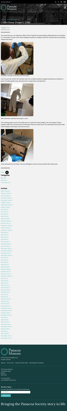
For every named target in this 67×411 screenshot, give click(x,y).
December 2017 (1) (6, 336)
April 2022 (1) (4, 283)
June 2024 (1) (4, 235)
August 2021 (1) (5, 292)
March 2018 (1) (5, 333)
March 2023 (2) (5, 267)
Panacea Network (5, 2)
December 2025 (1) (6, 198)
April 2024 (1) (4, 239)
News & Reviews (12, 19)
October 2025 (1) (6, 202)
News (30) (4, 180)
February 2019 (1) (6, 324)
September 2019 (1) (6, 315)
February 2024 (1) (6, 244)
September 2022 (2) (6, 276)
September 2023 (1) (6, 255)
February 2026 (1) (6, 193)
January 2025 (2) (5, 223)
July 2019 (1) (4, 317)
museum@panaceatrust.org (8, 380)
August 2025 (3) (5, 207)
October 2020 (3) (6, 299)
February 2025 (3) (6, 221)
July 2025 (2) (4, 209)
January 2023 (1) (5, 271)
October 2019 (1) (5, 313)
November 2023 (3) (6, 251)
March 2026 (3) (5, 191)
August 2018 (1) (5, 329)
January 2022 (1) (5, 287)
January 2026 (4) (5, 196)
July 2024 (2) (4, 232)
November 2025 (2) (6, 200)
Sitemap (3, 363)
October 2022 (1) (6, 274)
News (8, 27)
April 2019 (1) (4, 320)
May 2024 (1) (4, 237)
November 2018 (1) (6, 326)
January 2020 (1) (5, 306)
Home (2, 19)
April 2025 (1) (4, 216)
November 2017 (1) (6, 338)
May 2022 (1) (4, 280)
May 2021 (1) (4, 297)
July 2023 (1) (4, 258)
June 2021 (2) (4, 294)
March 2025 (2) (5, 219)
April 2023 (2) (5, 264)
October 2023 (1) (6, 253)
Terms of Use (10, 363)
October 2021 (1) (5, 290)
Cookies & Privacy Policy (21, 363)
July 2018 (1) (4, 331)
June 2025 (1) (4, 212)
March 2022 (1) (5, 285)
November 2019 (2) (6, 310)
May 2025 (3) (4, 214)
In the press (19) (5, 182)
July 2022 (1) (4, 278)
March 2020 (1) (5, 303)
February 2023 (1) (6, 269)
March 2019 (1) (5, 322)
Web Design (32, 363)
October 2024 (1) (6, 228)
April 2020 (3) (5, 301)
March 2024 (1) (5, 242)
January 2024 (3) (5, 246)
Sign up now (6, 395)
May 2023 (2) (4, 262)
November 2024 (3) (6, 225)
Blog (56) (3, 178)
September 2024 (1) (6, 230)
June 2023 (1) (4, 260)
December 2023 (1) (6, 248)
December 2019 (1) (6, 308)
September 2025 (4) (6, 205)
